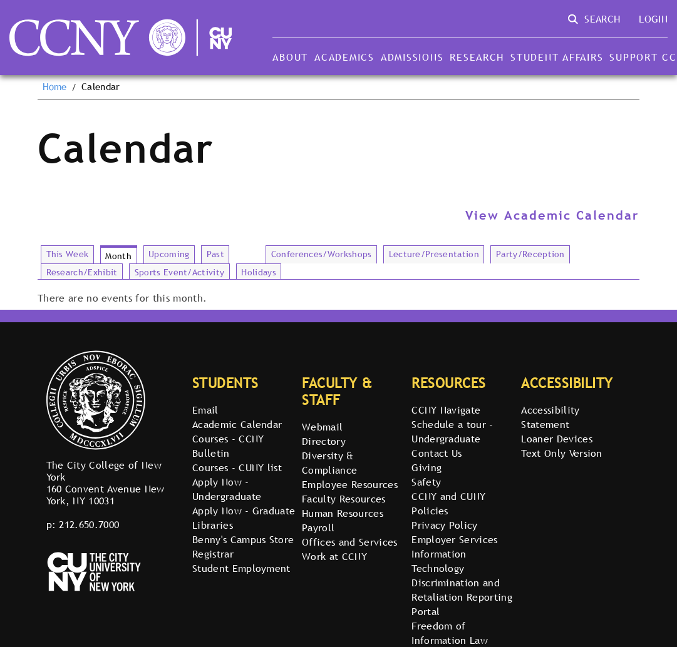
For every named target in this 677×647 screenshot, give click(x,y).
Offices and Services (349, 542)
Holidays (258, 272)
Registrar (213, 554)
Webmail (322, 427)
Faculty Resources (343, 499)
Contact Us (436, 453)
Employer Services (454, 539)
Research (477, 57)
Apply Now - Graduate (243, 510)
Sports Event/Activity (180, 272)
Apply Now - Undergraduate (226, 489)
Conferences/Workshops (321, 254)
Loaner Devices (556, 439)
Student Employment (241, 568)
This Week (67, 254)
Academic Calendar (237, 424)
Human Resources (342, 513)
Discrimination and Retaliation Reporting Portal (461, 597)
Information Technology (439, 561)
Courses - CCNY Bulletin (228, 446)
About (290, 57)
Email (205, 410)
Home (55, 87)
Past (215, 254)
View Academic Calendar (552, 215)
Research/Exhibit (82, 272)
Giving (426, 467)
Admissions (412, 57)
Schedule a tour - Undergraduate (452, 431)
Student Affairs (556, 57)
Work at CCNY (334, 556)
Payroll (318, 527)
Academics (344, 57)
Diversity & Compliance (329, 463)
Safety (426, 482)
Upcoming (169, 254)
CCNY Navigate (445, 410)
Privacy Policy (444, 525)
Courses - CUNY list (237, 467)
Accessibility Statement (550, 417)
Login (653, 18)
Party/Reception (530, 254)
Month (118, 256)
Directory (324, 441)
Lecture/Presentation (434, 254)
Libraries (212, 525)
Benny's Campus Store (243, 539)
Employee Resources (350, 484)
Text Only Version (561, 453)
